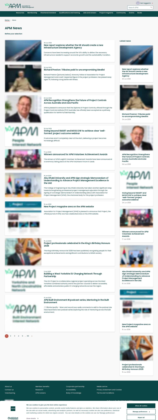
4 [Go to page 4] (18, 336)
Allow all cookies (141, 403)
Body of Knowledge (73, 393)
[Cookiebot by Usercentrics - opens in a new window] (13, 416)
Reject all (141, 415)
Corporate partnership (75, 386)
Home (7, 20)
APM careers (40, 393)
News (14, 20)
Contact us (9, 390)
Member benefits (42, 386)
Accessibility (71, 390)
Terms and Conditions (105, 393)
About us (8, 386)
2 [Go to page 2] (10, 336)
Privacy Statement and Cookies (109, 390)
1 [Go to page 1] (6, 336)
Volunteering (10, 393)
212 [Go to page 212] (28, 336)
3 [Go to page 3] (14, 336)
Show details (31, 416)
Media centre (102, 386)
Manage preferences (141, 409)
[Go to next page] (32, 336)
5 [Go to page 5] (22, 336)
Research (39, 390)
